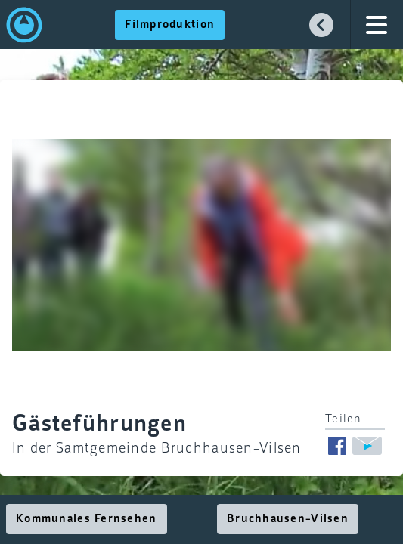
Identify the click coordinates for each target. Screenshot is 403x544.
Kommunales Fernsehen (86, 519)
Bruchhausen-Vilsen (288, 519)
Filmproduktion (170, 25)
